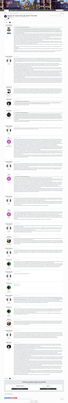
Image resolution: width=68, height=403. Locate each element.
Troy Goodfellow (8, 25)
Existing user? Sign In (55, 1)
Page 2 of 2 (13, 22)
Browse (6, 10)
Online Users (17, 12)
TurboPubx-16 (9, 86)
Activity (11, 10)
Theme (32, 399)
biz (9, 136)
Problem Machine (9, 56)
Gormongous (9, 109)
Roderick (9, 235)
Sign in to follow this (54, 15)
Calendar (9, 12)
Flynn (9, 173)
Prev (6, 22)
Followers (60, 15)
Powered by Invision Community (34, 401)
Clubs (16, 10)
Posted (17, 56)
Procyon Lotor (9, 258)
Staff (13, 12)
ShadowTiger (9, 98)
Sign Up (61, 1)
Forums (5, 12)
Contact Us (35, 399)
